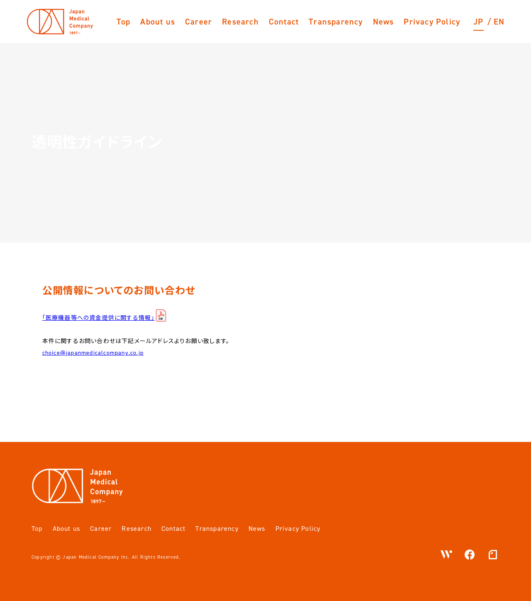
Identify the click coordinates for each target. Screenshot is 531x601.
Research (240, 21)
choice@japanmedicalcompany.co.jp (93, 353)
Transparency (336, 21)
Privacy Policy (432, 21)
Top (124, 21)
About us (157, 21)
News (383, 21)
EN (499, 21)
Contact (284, 21)
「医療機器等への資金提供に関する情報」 (98, 318)
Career (198, 21)
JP (478, 21)
